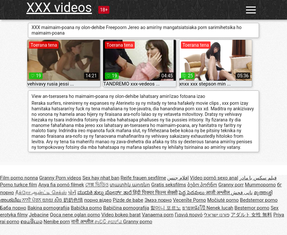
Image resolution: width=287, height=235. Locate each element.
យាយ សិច (52, 200)
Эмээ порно (158, 200)
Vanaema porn (157, 215)
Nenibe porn (57, 222)
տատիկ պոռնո (130, 185)
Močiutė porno (223, 200)
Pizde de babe (128, 200)
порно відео (97, 200)
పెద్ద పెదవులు (192, 193)
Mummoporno (260, 185)
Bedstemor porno (259, 200)
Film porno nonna (19, 178)
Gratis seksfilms (168, 185)
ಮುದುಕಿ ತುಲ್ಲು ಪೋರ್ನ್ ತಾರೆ (105, 193)
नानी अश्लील (82, 222)
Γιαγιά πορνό (189, 215)
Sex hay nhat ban (100, 178)
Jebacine (39, 215)
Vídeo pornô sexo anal (214, 178)
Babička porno (86, 208)
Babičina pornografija (126, 208)
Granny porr (231, 185)
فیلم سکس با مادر (258, 178)
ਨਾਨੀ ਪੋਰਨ (32, 200)
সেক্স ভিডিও (97, 185)
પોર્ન (72, 193)
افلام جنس (178, 178)
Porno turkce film (18, 185)
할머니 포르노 (165, 208)
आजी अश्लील (218, 193)
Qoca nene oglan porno (75, 215)
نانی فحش (242, 193)
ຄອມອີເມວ (31, 222)
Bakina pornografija (48, 208)
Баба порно (13, 208)
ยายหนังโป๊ (194, 208)
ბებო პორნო (202, 185)
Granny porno (137, 222)
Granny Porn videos (60, 178)
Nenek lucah (219, 208)
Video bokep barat (121, 215)
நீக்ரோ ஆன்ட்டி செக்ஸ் (41, 193)
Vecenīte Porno (189, 200)
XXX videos (59, 7)
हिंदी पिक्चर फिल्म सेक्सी (155, 193)
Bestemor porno (252, 208)
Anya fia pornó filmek (61, 185)
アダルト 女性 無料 (251, 215)
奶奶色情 (73, 200)
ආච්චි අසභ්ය (109, 222)
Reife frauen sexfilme (143, 178)
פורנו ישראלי (216, 215)
